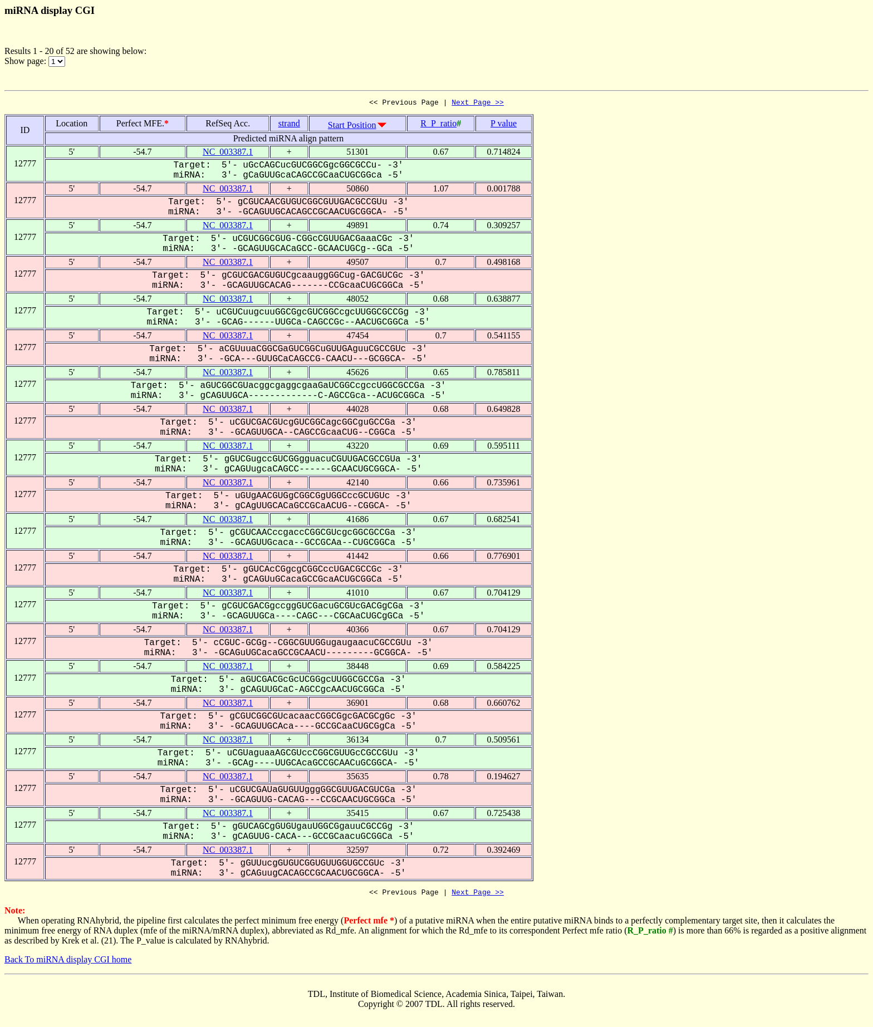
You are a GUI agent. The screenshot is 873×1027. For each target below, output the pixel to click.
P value (504, 125)
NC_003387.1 (228, 153)
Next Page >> (478, 104)
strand (289, 125)
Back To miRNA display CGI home (67, 962)
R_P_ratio (438, 125)
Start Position (352, 126)
